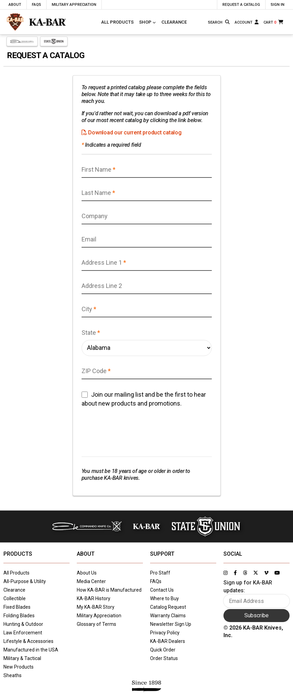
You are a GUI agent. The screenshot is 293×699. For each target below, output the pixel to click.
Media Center (91, 581)
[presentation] (134, 432)
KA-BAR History (93, 598)
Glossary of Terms (96, 624)
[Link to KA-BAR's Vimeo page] (266, 573)
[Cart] (274, 22)
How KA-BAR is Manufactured (109, 590)
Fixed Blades (16, 607)
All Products (117, 22)
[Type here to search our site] (215, 22)
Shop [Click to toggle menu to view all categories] (145, 22)
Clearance (174, 22)
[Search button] (228, 22)
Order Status (164, 658)
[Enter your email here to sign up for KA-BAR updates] (256, 601)
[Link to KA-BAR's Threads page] (245, 573)
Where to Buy (164, 598)
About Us (87, 573)
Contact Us (162, 590)
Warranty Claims (168, 615)
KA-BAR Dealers (167, 641)
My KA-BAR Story (95, 607)
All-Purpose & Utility (24, 581)
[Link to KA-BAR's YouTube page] (277, 573)
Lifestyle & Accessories (28, 641)
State (89, 332)
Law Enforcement (22, 632)
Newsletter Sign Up (170, 624)
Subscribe (256, 615)
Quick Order (162, 649)
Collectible (14, 598)
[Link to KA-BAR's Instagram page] (225, 573)
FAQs (155, 581)
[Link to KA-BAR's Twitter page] (255, 573)
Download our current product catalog (132, 132)
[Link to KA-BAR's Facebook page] (235, 573)
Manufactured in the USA (30, 649)
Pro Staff (160, 573)
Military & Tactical (22, 658)
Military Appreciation (99, 615)
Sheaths (12, 675)
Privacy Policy (165, 632)
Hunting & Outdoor (23, 624)
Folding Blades (19, 615)
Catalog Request (168, 607)
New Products (18, 667)
